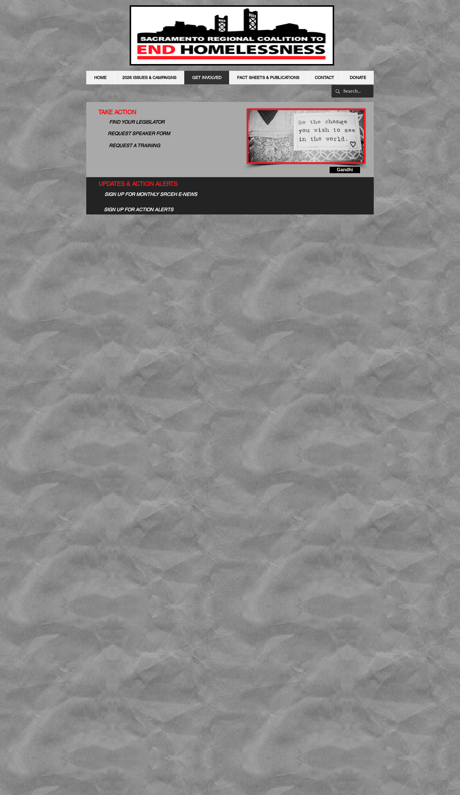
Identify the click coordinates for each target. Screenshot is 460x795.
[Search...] (352, 91)
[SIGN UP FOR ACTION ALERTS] (138, 209)
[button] (345, 170)
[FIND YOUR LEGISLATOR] (137, 122)
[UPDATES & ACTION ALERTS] (138, 184)
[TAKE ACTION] (117, 112)
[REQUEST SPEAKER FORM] (138, 133)
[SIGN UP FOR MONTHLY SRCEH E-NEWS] (150, 194)
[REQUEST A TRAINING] (134, 146)
